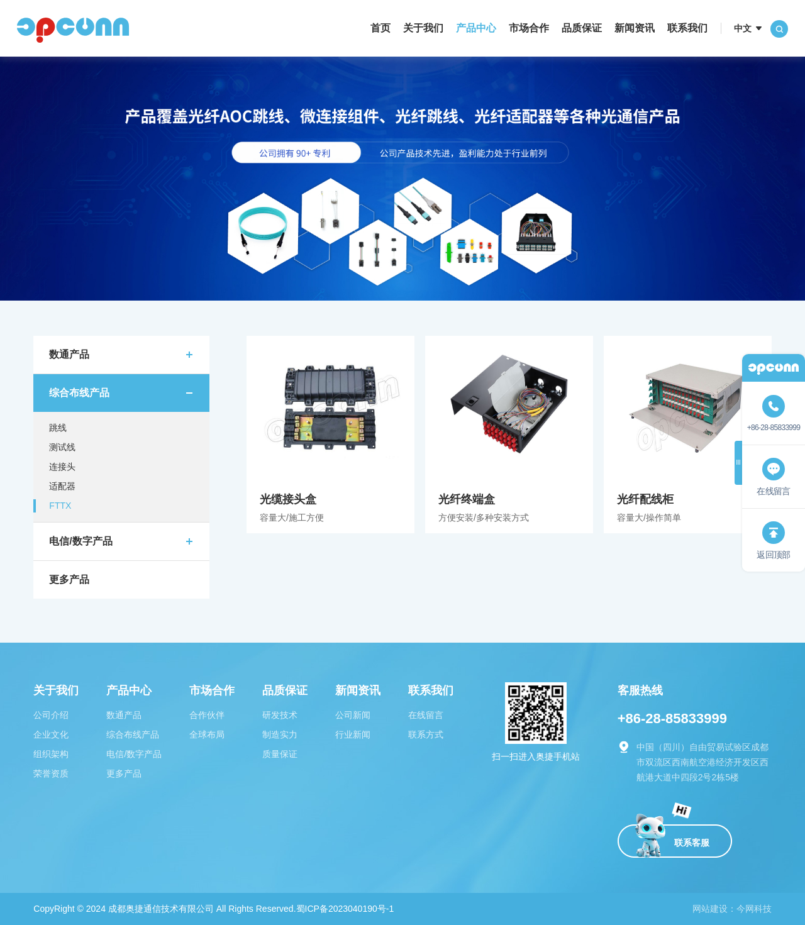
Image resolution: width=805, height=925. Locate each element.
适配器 (62, 486)
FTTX (60, 506)
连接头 (62, 467)
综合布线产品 (79, 392)
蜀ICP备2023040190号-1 (345, 909)
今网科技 (754, 909)
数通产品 (69, 354)
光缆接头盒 (330, 434)
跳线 (58, 428)
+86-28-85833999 (672, 718)
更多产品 (69, 579)
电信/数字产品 (80, 541)
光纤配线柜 (688, 434)
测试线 (62, 447)
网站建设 (710, 909)
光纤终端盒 (509, 434)
